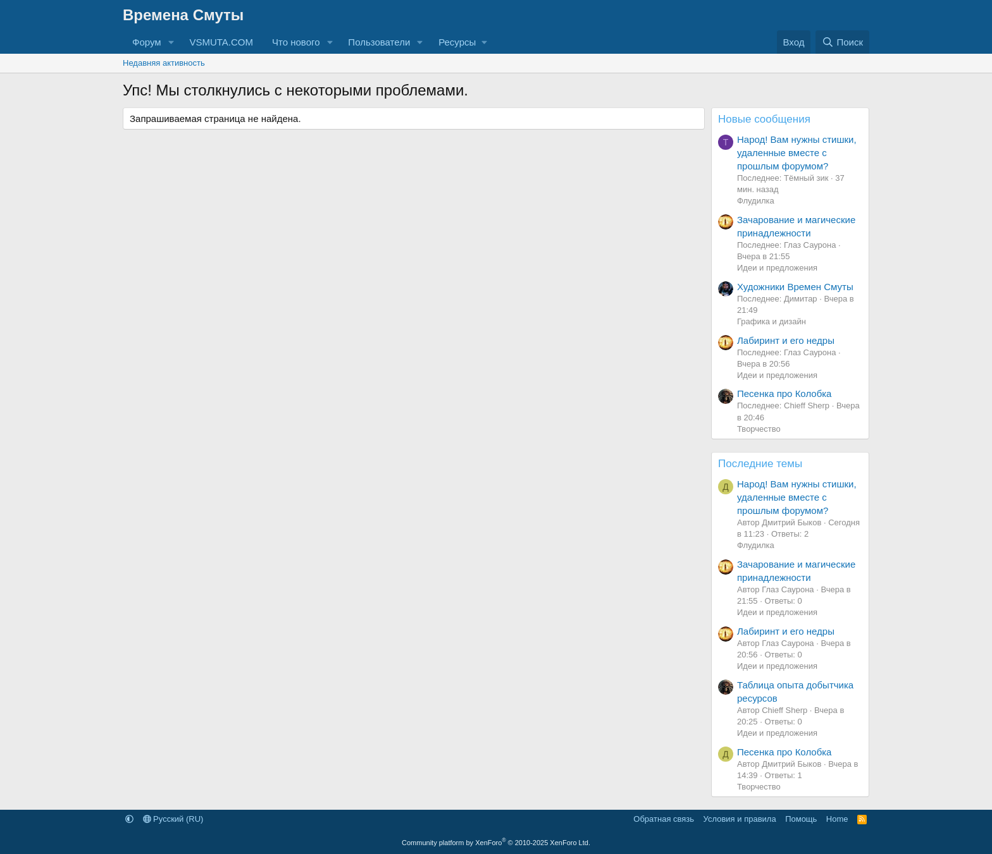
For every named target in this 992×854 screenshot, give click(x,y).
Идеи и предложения (777, 267)
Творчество (759, 429)
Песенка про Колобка (784, 393)
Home (837, 819)
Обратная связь (663, 819)
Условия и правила (740, 819)
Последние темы (760, 464)
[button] (171, 42)
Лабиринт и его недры (785, 340)
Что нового (295, 42)
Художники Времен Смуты (795, 286)
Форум (146, 42)
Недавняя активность (164, 63)
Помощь (801, 819)
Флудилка (755, 200)
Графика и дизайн (771, 321)
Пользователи (379, 42)
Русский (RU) (173, 819)
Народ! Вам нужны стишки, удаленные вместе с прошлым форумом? (797, 152)
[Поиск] (842, 42)
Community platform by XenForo (496, 842)
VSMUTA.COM (221, 42)
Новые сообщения (764, 119)
